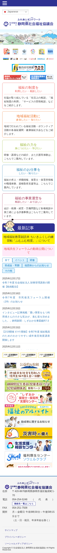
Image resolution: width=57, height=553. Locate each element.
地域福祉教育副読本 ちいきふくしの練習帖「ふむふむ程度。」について (28, 238)
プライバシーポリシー (15, 537)
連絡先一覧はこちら (24, 504)
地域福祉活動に (28, 117)
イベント (20, 260)
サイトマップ (11, 530)
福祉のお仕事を (28, 171)
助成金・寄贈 (12, 265)
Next (28, 464)
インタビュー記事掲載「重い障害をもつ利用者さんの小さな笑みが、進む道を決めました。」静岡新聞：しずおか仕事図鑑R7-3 (26, 316)
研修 (32, 260)
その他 (8, 270)
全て (7, 260)
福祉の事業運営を (28, 199)
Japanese (10, 12)
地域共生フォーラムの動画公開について (28, 250)
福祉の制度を (28, 89)
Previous (29, 367)
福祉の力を (28, 146)
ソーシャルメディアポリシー (18, 543)
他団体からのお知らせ (37, 265)
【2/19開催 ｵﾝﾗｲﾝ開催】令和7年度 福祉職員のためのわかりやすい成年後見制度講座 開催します (27, 335)
